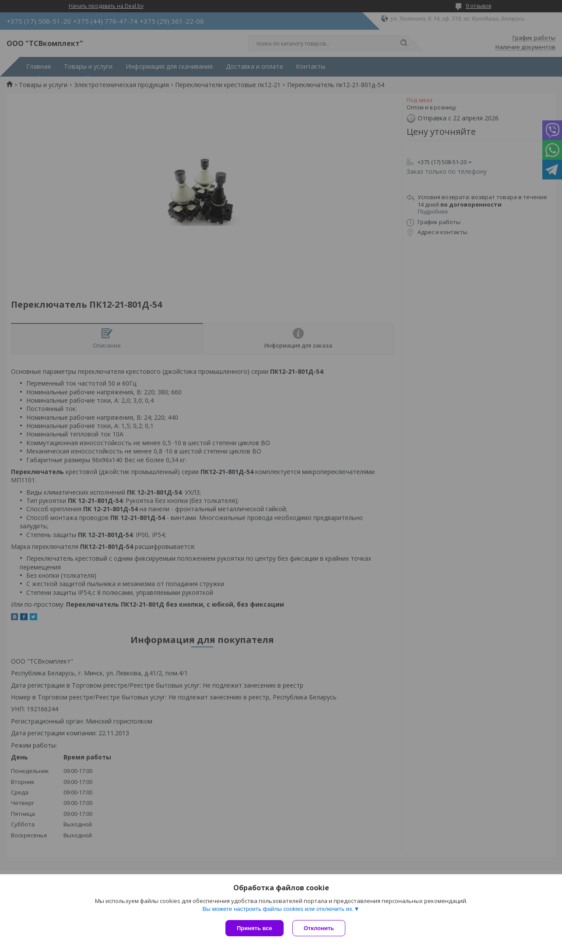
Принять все (254, 928)
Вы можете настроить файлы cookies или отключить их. (278, 909)
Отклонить (319, 928)
